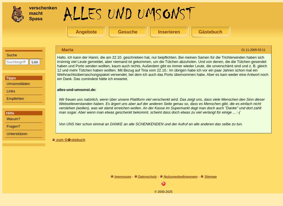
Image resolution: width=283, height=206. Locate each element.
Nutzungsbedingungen (181, 176)
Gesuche (127, 31)
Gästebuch (210, 31)
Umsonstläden (18, 84)
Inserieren (169, 31)
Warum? (13, 119)
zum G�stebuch (70, 140)
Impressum (123, 176)
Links (11, 91)
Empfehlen (15, 98)
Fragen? (13, 126)
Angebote (86, 31)
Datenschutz (147, 176)
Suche (12, 55)
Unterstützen (17, 134)
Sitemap (211, 176)
